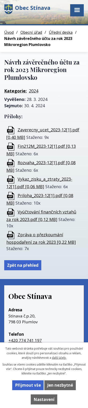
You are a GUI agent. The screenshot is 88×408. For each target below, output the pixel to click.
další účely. (59, 358)
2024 (33, 91)
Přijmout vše (28, 385)
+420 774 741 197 (25, 340)
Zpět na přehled (22, 265)
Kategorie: (15, 91)
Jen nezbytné (60, 385)
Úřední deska (61, 32)
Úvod (9, 32)
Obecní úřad (31, 32)
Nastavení (44, 399)
